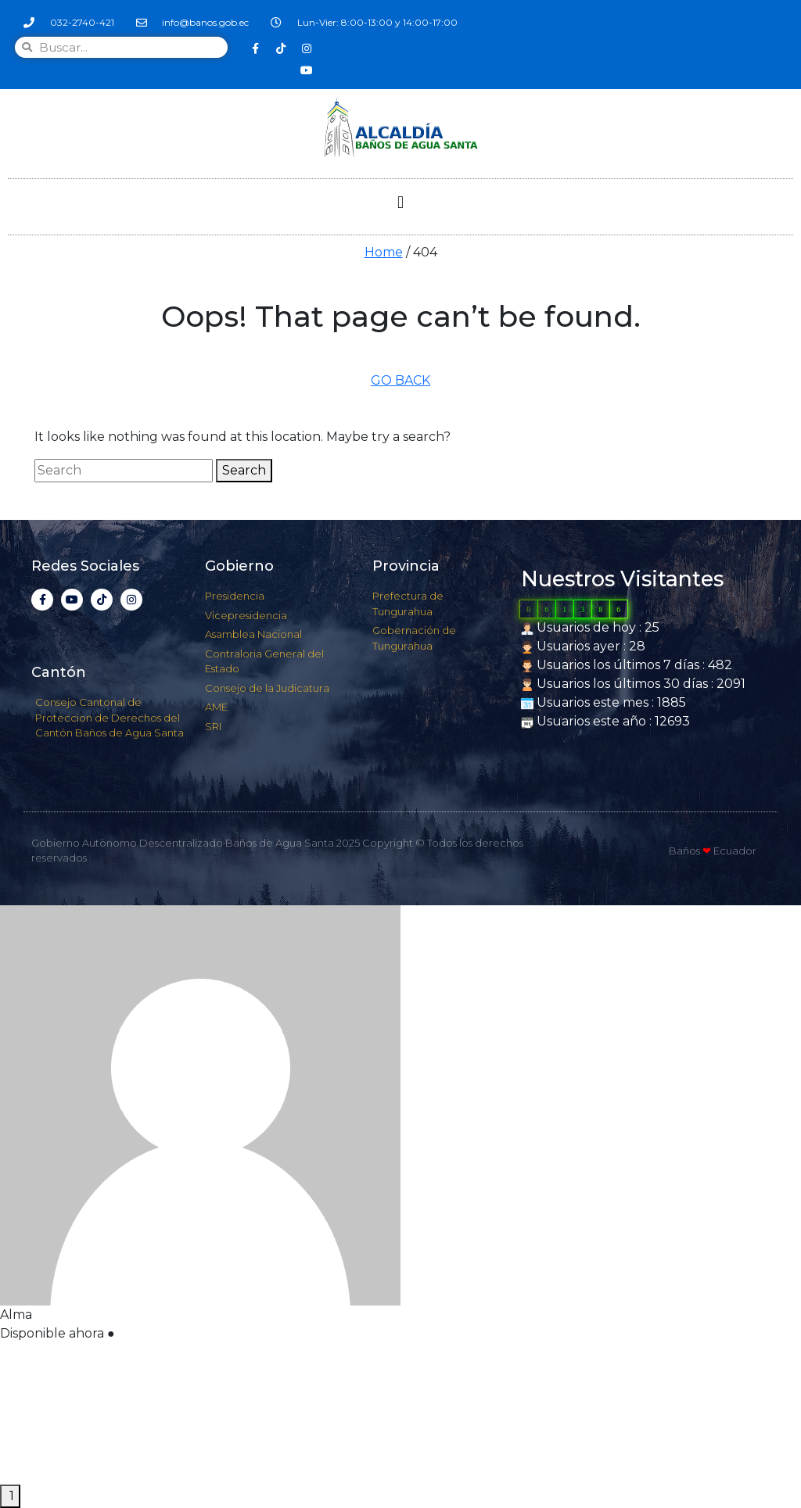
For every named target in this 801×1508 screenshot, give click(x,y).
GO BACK (400, 380)
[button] (400, 203)
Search (244, 470)
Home (384, 252)
